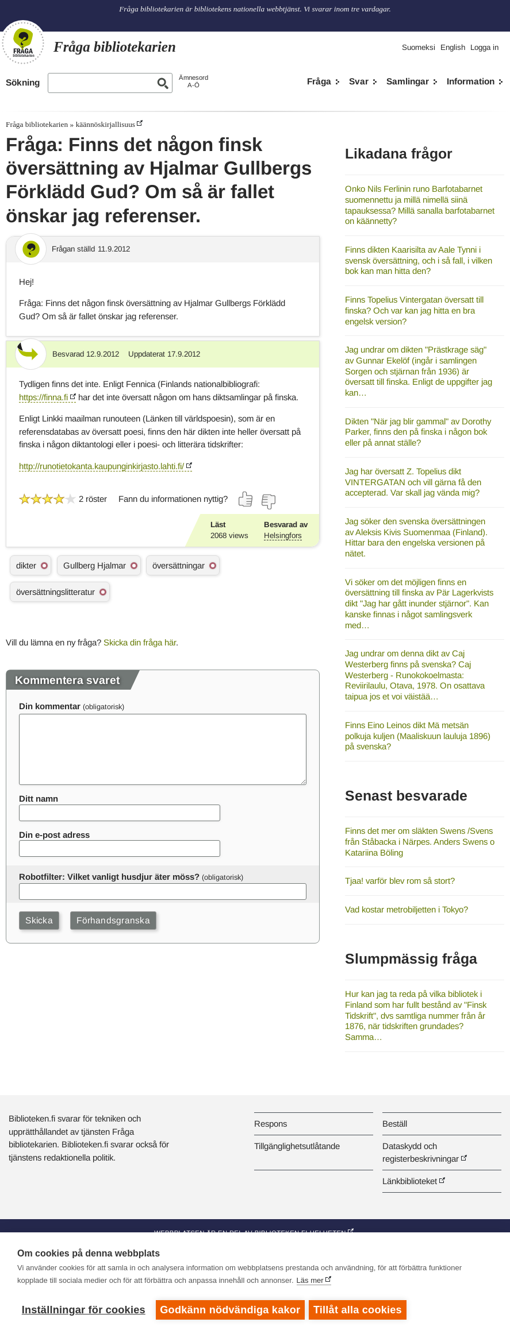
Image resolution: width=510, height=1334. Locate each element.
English (452, 47)
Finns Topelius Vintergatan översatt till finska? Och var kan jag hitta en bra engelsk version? (414, 310)
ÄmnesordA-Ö (193, 81)
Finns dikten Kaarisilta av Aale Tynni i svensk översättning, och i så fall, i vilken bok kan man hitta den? (418, 260)
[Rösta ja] (246, 499)
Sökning (23, 82)
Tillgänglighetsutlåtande (297, 1146)
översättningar (178, 565)
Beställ (394, 1123)
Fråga (319, 81)
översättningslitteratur (55, 592)
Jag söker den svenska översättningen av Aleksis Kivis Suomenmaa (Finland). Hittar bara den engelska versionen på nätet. (416, 537)
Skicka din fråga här (139, 642)
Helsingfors (283, 535)
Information (470, 81)
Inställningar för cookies (83, 1310)
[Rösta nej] (267, 501)
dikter (26, 565)
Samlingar (407, 81)
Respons (270, 1123)
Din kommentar (49, 706)
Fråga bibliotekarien (37, 124)
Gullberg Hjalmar (94, 565)
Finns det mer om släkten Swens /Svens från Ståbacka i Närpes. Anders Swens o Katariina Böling (419, 841)
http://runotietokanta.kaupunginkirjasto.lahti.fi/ (101, 466)
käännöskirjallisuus (105, 124)
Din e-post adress (54, 835)
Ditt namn (38, 798)
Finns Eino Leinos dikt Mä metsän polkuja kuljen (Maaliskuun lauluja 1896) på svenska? (417, 735)
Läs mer (310, 1282)
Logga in (484, 47)
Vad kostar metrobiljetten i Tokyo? (406, 909)
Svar (359, 81)
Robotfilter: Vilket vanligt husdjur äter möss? (109, 876)
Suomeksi (418, 47)
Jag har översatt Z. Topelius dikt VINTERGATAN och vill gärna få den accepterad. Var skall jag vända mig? (413, 481)
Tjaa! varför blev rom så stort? (400, 881)
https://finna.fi (43, 397)
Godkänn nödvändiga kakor (230, 1310)
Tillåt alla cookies (359, 1310)
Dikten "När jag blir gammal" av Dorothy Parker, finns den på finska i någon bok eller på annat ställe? (418, 431)
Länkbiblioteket (409, 1181)
